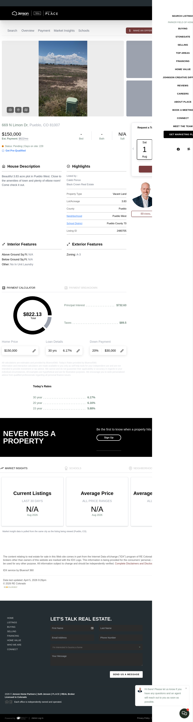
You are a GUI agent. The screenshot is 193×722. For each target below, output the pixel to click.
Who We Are (14, 645)
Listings (12, 622)
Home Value (14, 640)
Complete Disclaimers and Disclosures (136, 563)
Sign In (180, 3)
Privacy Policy (143, 718)
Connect (12, 649)
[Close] (186, 688)
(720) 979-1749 (170, 663)
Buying (11, 627)
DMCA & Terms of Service (165, 718)
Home (10, 618)
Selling (11, 631)
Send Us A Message (126, 674)
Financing (13, 636)
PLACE (56, 694)
